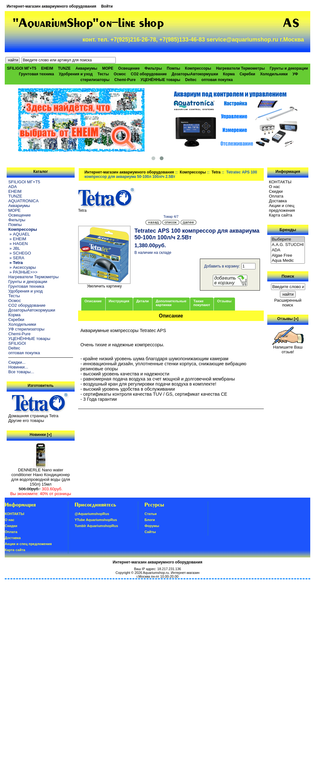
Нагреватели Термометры (240, 68)
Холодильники (274, 74)
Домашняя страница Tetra (33, 415)
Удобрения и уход (76, 74)
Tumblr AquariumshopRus (96, 526)
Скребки (247, 74)
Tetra (216, 172)
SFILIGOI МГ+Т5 (21, 68)
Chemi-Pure (125, 80)
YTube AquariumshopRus (96, 520)
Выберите (288, 239)
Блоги (150, 520)
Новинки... (18, 367)
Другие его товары (26, 420)
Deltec (190, 80)
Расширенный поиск (287, 302)
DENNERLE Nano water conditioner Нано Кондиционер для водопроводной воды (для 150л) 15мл (40, 475)
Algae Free (288, 255)
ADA (12, 186)
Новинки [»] (41, 434)
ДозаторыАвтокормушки (195, 74)
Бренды (288, 229)
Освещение (129, 68)
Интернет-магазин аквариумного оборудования (51, 6)
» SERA (16, 257)
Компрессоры (193, 172)
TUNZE (64, 68)
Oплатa (276, 196)
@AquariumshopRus (92, 514)
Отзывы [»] (288, 319)
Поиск (287, 276)
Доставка (278, 200)
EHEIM (47, 68)
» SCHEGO (19, 253)
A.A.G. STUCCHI (288, 245)
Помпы (173, 68)
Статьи (151, 514)
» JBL (14, 248)
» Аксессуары (22, 267)
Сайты (150, 532)
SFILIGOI (17, 343)
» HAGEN (18, 243)
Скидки (276, 191)
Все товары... (21, 371)
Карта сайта (280, 215)
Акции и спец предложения (282, 208)
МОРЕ (107, 68)
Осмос (120, 74)
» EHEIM (17, 238)
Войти (107, 6)
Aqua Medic (288, 260)
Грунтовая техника (36, 74)
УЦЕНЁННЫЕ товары (160, 80)
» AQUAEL (19, 234)
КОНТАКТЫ (280, 181)
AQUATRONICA (23, 200)
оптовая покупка (217, 80)
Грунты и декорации (289, 68)
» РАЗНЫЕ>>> (22, 272)
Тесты (103, 74)
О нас (274, 186)
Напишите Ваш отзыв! (288, 347)
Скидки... (16, 362)
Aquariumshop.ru (156, 573)
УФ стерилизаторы (26, 329)
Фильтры (153, 68)
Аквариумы (86, 68)
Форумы (152, 526)
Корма (229, 74)
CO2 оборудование (149, 74)
